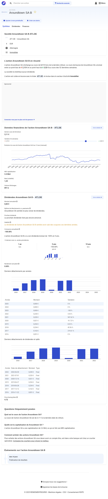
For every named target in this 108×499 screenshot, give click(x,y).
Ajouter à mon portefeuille (13, 20)
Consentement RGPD (76, 492)
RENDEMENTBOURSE (38, 492)
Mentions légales (55, 492)
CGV (65, 492)
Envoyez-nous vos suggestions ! (54, 482)
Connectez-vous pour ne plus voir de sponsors (19, 119)
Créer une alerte (33, 20)
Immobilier (74, 76)
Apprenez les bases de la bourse (54, 487)
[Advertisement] (54, 101)
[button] (102, 3)
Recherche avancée (62, 3)
